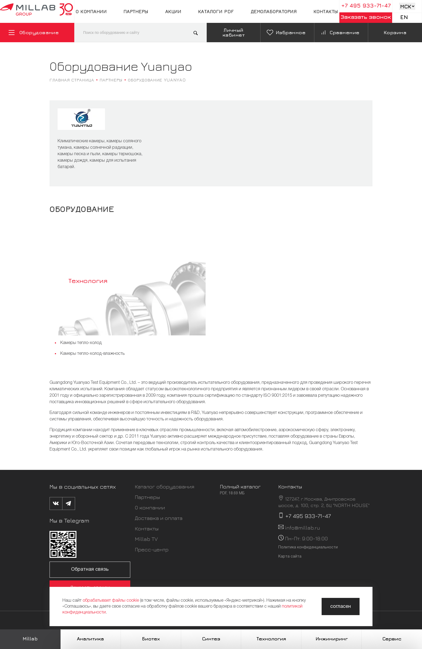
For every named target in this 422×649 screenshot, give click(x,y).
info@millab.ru (302, 527)
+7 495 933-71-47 (366, 5)
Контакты (326, 11)
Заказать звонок (366, 16)
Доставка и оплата (158, 518)
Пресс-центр (151, 549)
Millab (30, 638)
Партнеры (136, 11)
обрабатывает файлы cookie (111, 600)
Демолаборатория (274, 11)
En (404, 17)
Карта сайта (289, 556)
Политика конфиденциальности (308, 547)
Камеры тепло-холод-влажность (92, 354)
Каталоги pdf (216, 11)
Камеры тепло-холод (81, 343)
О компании (91, 11)
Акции (173, 11)
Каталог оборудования (164, 486)
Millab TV (146, 539)
